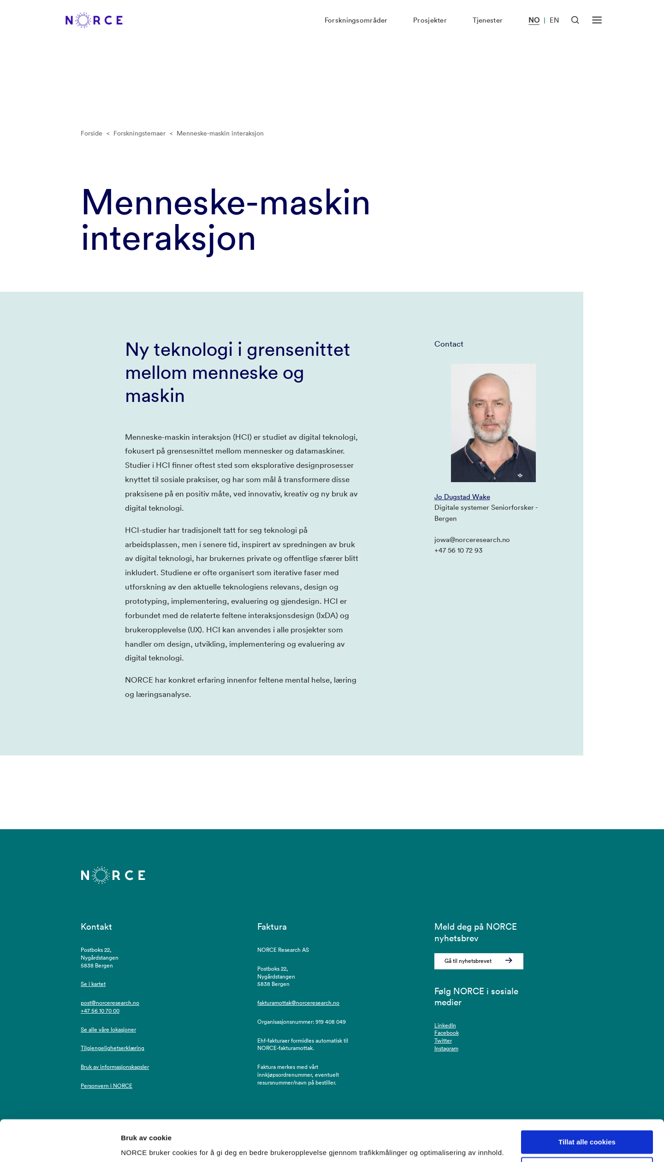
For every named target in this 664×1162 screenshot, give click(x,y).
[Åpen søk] (575, 30)
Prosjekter (430, 30)
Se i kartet (93, 984)
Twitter (443, 1040)
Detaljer (134, 1144)
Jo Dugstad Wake (462, 496)
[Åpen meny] (597, 29)
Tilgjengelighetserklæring (112, 1048)
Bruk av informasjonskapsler (115, 1067)
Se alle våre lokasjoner (108, 1029)
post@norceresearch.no (110, 1003)
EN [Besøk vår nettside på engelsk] (554, 30)
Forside (91, 133)
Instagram (446, 1048)
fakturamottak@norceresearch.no (298, 1003)
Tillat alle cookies (587, 1108)
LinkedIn (445, 1025)
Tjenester (488, 30)
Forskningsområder (356, 30)
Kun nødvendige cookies (587, 1135)
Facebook (446, 1033)
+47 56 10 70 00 (100, 1011)
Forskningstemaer (139, 133)
